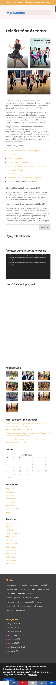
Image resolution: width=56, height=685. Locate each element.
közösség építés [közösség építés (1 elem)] (13, 597)
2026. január (11, 527)
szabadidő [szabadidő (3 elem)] (29, 602)
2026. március (11, 523)
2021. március (11, 540)
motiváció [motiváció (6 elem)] (27, 597)
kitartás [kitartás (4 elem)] (31, 593)
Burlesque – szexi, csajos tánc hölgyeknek (24, 177)
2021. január (11, 547)
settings (33, 674)
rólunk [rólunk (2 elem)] (19, 602)
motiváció (10, 505)
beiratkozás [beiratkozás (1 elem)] (12, 585)
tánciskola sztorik (13, 508)
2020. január (11, 557)
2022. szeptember (13, 533)
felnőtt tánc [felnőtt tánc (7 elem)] (24, 589)
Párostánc (11, 174)
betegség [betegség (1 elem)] (23, 585)
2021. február (11, 543)
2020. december (12, 550)
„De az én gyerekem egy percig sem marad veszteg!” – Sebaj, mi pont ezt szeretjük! (28, 434)
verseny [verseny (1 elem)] (10, 610)
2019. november (12, 560)
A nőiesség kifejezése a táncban (19, 429)
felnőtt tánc (10, 498)
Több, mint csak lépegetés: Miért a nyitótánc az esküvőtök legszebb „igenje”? (25, 424)
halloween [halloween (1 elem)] (11, 593)
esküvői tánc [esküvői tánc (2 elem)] (12, 589)
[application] (28, 266)
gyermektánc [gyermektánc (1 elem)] (43, 589)
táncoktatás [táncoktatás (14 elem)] (27, 606)
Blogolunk (10, 488)
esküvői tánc (11, 495)
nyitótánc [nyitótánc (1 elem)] (38, 597)
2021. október (11, 537)
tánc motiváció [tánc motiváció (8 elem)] (13, 606)
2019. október (11, 563)
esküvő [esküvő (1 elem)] (44, 585)
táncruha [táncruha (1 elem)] (38, 606)
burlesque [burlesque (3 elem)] (34, 585)
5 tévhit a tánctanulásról (16, 442)
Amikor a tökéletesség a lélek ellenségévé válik (25, 439)
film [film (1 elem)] (33, 589)
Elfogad (9, 680)
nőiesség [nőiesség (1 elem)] (10, 602)
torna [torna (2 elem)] (39, 602)
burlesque (10, 492)
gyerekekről (11, 502)
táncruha (9, 512)
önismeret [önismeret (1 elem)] (20, 610)
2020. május (11, 553)
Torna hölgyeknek (40, 66)
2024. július (10, 530)
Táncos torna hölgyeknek (29, 91)
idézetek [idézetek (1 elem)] (21, 593)
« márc (8, 477)
